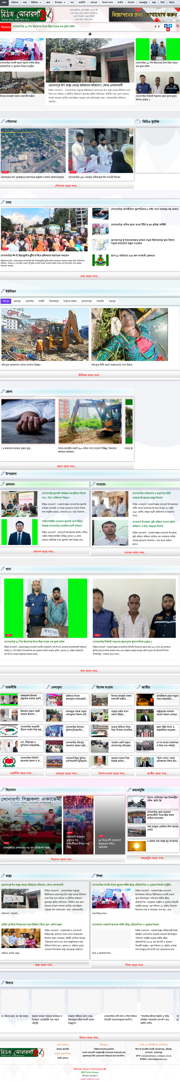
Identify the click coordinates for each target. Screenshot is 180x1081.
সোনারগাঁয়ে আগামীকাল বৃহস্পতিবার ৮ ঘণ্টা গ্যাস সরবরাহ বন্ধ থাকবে (144, 209)
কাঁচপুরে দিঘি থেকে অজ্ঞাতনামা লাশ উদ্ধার (111, 363)
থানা (8, 563)
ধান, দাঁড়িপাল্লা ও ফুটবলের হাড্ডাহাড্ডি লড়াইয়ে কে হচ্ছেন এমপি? (30, 741)
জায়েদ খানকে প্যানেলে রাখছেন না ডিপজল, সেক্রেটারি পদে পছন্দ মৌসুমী (89, 1014)
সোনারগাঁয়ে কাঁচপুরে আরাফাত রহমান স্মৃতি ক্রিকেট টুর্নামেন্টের (76, 740)
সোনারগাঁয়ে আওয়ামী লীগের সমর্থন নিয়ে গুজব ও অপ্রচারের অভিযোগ (32, 724)
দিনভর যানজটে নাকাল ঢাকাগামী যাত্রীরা (17, 96)
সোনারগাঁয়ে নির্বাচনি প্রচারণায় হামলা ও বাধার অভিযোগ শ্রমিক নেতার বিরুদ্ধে (32, 757)
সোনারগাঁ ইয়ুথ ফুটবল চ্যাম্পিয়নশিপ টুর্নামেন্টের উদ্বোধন (77, 755)
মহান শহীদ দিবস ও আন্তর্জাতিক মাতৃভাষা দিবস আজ (166, 724)
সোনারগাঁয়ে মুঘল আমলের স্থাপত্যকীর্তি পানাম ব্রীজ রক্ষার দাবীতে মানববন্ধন (160, 809)
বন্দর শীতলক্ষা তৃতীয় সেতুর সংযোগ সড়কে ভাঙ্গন (23, 446)
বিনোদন (11, 784)
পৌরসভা (11, 122)
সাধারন (101, 479)
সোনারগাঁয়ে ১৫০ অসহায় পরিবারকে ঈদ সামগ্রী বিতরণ (94, 177)
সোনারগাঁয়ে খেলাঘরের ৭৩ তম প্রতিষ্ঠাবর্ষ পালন (26, 844)
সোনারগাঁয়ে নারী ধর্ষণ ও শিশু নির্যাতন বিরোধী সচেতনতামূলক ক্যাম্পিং (162, 1012)
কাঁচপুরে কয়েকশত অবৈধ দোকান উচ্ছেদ (21, 363)
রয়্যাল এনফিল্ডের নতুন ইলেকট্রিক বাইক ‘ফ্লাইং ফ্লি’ (162, 793)
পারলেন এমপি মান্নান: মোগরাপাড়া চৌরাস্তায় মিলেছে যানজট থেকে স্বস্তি (121, 741)
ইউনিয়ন (11, 291)
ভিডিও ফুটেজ (150, 122)
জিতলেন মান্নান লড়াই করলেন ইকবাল (30, 707)
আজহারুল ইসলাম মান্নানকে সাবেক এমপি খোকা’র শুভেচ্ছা (31, 693)
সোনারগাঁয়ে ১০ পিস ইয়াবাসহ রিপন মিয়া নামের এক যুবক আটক (34, 636)
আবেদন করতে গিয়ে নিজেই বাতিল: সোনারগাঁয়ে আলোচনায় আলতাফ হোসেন (121, 757)
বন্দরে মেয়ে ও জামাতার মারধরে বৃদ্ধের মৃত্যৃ (87, 446)
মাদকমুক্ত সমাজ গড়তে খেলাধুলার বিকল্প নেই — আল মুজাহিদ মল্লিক (76, 708)
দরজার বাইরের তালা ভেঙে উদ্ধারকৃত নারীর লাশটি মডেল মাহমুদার (123, 1014)
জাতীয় (146, 682)
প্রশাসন (10, 479)
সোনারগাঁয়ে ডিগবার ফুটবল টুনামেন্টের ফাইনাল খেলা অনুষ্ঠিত (76, 724)
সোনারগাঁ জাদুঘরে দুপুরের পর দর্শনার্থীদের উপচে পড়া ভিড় (78, 838)
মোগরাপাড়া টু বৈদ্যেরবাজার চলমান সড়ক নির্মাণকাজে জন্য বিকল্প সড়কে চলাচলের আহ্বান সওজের (143, 241)
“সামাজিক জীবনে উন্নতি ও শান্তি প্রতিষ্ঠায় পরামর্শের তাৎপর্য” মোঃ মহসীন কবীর (15, 1014)
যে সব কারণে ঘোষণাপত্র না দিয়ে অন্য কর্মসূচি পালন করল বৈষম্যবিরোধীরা (167, 741)
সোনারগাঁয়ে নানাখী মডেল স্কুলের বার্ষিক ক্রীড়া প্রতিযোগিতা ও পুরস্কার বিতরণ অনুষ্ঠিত (19, 64)
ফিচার (9, 977)
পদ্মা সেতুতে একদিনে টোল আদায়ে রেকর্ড (162, 822)
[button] (159, 26)
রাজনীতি (11, 682)
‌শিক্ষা (99, 870)
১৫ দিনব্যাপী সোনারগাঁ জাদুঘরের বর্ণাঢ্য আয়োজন (109, 840)
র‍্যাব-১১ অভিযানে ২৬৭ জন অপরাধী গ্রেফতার (133, 255)
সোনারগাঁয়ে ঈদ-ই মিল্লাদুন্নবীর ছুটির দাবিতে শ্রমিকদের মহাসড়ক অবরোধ (35, 255)
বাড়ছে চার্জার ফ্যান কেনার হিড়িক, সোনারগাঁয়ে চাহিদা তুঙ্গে (122, 708)
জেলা (9, 390)
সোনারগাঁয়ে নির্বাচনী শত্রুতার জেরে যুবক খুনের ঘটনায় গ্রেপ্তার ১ (122, 636)
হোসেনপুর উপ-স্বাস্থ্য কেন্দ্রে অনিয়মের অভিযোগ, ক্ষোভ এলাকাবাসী (45, 26)
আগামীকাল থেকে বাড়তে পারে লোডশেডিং (168, 692)
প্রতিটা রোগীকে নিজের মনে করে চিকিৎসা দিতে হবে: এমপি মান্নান (31, 919)
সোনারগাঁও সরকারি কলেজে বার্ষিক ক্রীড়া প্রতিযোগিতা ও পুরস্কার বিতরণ (125, 919)
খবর (8, 202)
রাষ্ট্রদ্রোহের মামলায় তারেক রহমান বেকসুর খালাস (167, 708)
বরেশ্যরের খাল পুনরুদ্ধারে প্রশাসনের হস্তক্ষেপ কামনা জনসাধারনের (32, 177)
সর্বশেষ (5, 172)
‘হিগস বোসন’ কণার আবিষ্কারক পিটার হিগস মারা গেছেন (167, 755)
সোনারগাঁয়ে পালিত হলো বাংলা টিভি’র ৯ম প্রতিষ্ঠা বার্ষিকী (138, 224)
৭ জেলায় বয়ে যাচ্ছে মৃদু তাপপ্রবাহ (162, 835)
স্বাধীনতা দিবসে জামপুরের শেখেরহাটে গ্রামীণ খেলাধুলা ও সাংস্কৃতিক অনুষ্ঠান (76, 695)
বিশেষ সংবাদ (104, 682)
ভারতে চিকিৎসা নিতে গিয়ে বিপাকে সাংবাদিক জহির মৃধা (121, 724)
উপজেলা (11, 468)
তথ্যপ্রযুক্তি (138, 784)
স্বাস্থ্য (9, 870)
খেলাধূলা (56, 682)
